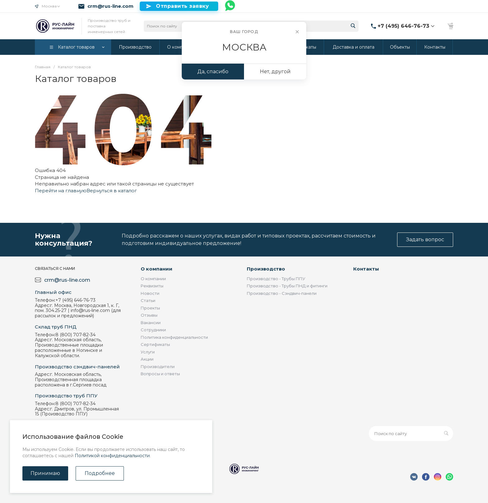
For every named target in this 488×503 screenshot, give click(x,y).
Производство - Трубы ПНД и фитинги (287, 285)
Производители (158, 366)
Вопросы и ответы (160, 373)
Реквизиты (152, 285)
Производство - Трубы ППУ (276, 278)
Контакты (366, 269)
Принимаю (45, 473)
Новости (150, 293)
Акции (147, 359)
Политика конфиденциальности (174, 337)
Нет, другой (275, 71)
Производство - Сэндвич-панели (282, 293)
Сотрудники (153, 329)
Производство (266, 269)
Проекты (150, 307)
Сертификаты (155, 344)
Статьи (148, 300)
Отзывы (149, 315)
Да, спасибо (212, 71)
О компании (156, 269)
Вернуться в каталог (112, 191)
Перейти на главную (61, 191)
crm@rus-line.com (110, 6)
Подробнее (100, 473)
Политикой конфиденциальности (112, 455)
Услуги (148, 351)
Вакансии (151, 322)
